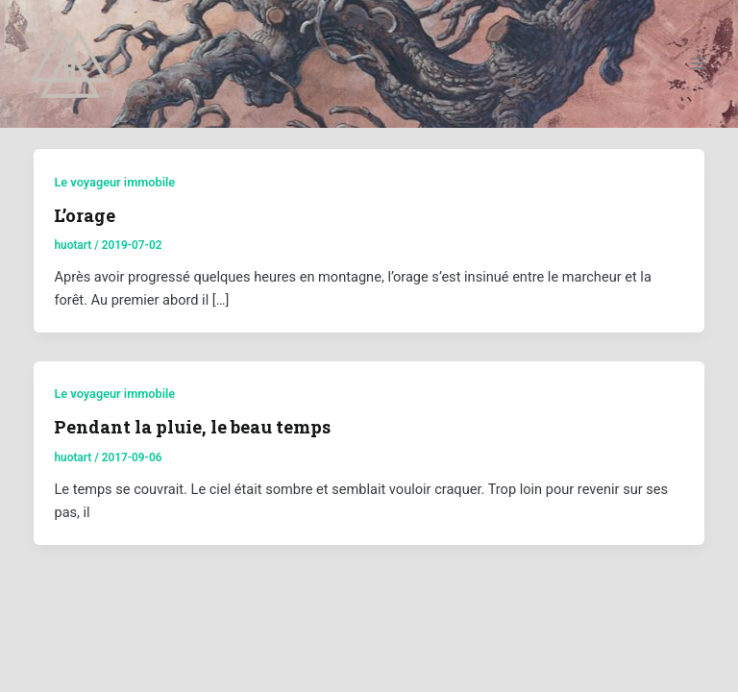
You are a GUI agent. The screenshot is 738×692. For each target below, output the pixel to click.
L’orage (84, 215)
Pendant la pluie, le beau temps (192, 426)
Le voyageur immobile (114, 182)
